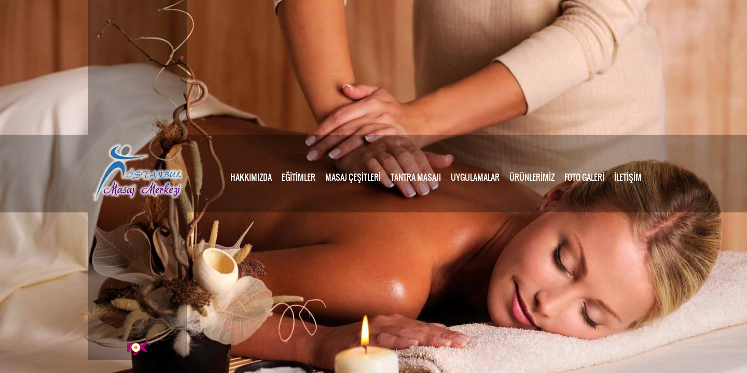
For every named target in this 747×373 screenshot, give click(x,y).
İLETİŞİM (628, 177)
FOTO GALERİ (584, 177)
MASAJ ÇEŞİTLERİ (353, 177)
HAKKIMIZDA (251, 177)
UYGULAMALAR (475, 177)
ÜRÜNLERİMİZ (532, 177)
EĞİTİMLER (298, 177)
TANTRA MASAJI (416, 177)
